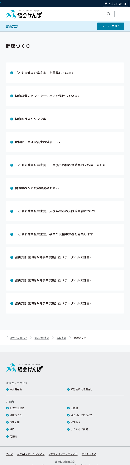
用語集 (13, 436)
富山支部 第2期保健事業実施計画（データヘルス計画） (54, 280)
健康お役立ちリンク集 (30, 119)
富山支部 (12, 26)
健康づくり (16, 415)
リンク (9, 453)
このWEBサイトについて (31, 453)
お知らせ (76, 422)
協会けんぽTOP (18, 337)
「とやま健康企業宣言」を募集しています (44, 72)
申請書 (74, 408)
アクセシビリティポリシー (63, 453)
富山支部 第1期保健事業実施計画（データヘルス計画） (54, 257)
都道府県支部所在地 (82, 389)
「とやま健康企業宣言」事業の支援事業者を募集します (54, 234)
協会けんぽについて (82, 415)
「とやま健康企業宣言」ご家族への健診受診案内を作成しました (60, 165)
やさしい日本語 (117, 3)
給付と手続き (17, 408)
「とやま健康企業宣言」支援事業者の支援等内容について (55, 211)
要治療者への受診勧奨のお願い (37, 188)
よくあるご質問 (79, 429)
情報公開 (15, 422)
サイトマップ (89, 453)
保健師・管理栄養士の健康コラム (38, 142)
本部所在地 (16, 389)
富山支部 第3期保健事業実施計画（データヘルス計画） (54, 303)
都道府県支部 (42, 337)
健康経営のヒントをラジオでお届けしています (48, 96)
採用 (12, 429)
